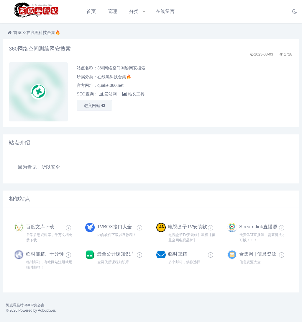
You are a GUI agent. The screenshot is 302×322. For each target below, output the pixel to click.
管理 (112, 11)
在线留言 (165, 11)
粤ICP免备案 (34, 305)
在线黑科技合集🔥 (43, 32)
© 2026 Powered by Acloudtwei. (31, 310)
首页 (91, 11)
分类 (134, 11)
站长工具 (133, 94)
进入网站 (94, 105)
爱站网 (108, 94)
